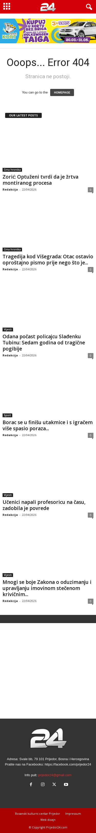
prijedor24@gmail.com (54, 775)
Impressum (73, 813)
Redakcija (10, 189)
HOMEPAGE (62, 92)
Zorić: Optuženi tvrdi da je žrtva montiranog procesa (40, 179)
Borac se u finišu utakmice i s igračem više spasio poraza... (48, 425)
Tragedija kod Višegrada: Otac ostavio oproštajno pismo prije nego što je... (48, 259)
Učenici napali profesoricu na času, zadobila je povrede (44, 505)
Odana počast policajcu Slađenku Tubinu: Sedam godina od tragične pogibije (44, 342)
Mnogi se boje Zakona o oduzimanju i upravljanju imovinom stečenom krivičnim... (47, 588)
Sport (7, 415)
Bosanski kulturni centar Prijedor (37, 813)
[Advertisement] (48, 671)
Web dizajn (48, 820)
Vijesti (8, 329)
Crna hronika (12, 169)
